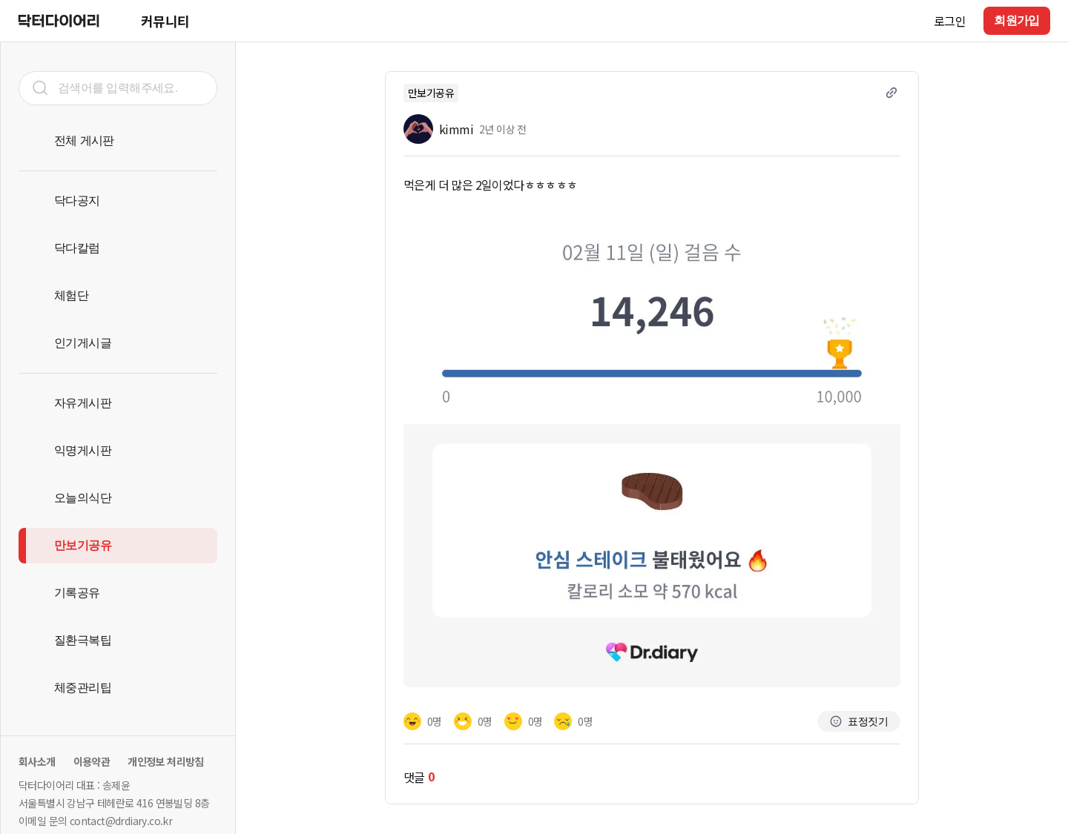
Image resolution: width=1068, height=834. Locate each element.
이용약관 (92, 761)
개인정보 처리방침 (166, 761)
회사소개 (37, 761)
